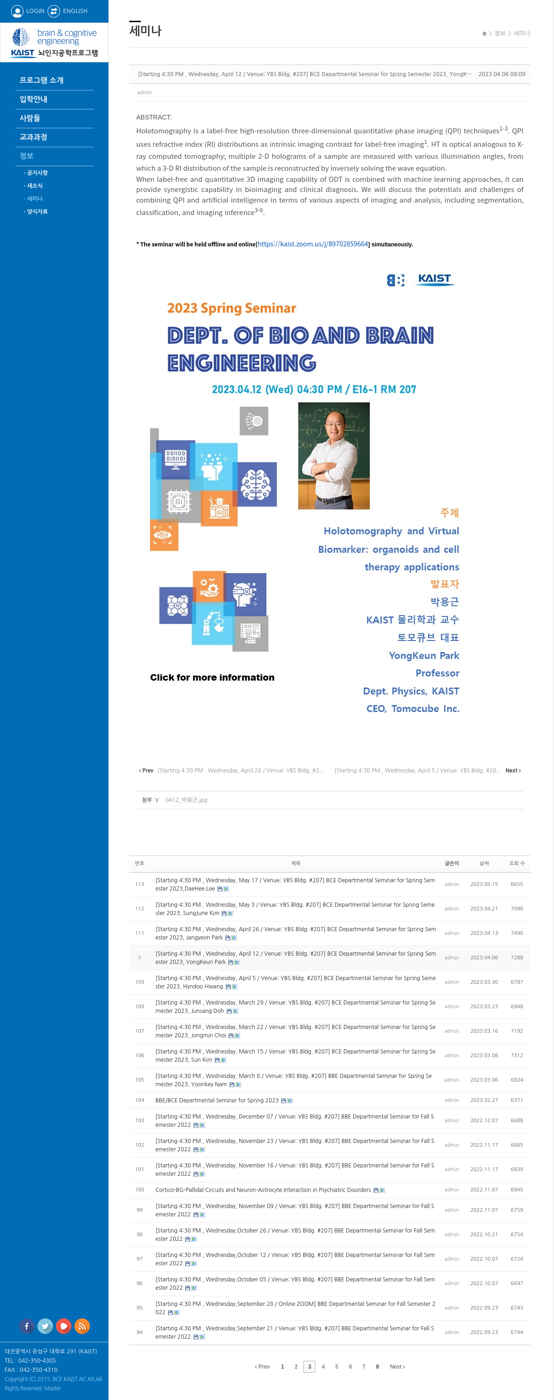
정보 (27, 156)
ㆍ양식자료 (35, 212)
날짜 (484, 863)
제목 (296, 863)
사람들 (30, 118)
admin (144, 92)
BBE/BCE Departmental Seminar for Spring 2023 (218, 1100)
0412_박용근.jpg (186, 800)
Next (397, 1367)
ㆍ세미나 (32, 199)
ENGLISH (67, 11)
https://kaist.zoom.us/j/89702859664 (313, 243)
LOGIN (27, 11)
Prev (262, 1367)
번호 (140, 863)
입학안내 (34, 99)
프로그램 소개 (42, 80)
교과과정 (34, 137)
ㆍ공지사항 (35, 173)
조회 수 (517, 863)
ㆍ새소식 (32, 186)
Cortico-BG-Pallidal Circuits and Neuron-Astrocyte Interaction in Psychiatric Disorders (264, 1190)
